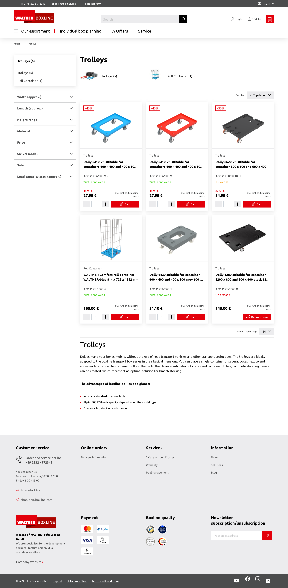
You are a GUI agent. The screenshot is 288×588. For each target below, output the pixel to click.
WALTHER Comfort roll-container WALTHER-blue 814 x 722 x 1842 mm (110, 276)
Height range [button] (27, 119)
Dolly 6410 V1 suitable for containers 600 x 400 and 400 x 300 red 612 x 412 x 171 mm (175, 164)
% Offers (120, 30)
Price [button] (21, 142)
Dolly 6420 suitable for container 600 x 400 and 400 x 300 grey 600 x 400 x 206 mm (175, 277)
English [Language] (266, 4)
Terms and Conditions (105, 581)
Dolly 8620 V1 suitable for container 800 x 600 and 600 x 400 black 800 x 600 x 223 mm (240, 164)
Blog (214, 472)
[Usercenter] (237, 19)
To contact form (92, 3)
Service (144, 30)
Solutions (217, 465)
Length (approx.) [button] (30, 108)
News (214, 457)
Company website (28, 562)
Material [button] (23, 131)
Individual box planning (80, 30)
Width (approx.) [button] (29, 97)
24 (267, 331)
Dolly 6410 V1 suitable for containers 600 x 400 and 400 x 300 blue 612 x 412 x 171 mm (109, 164)
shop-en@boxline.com (34, 500)
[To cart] (125, 204)
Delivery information (94, 457)
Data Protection (77, 581)
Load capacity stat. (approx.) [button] (39, 176)
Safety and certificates (160, 457)
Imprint (57, 581)
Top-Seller (260, 95)
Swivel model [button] (27, 154)
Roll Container (29, 80)
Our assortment (32, 31)
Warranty (152, 465)
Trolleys (25, 72)
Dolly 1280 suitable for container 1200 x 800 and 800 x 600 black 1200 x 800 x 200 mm (242, 277)
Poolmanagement (157, 472)
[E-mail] (236, 535)
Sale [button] (20, 165)
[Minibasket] (270, 19)
